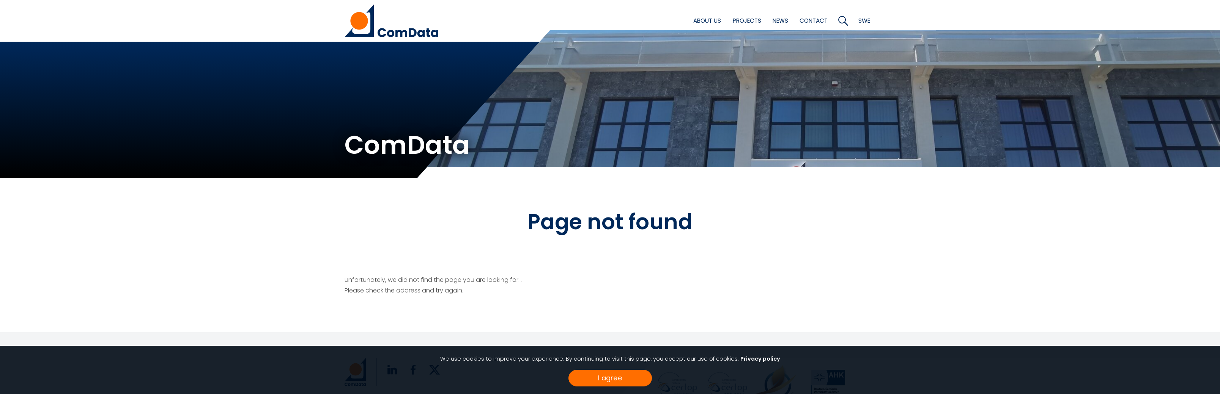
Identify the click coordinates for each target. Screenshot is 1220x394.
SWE (864, 21)
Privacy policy (760, 359)
